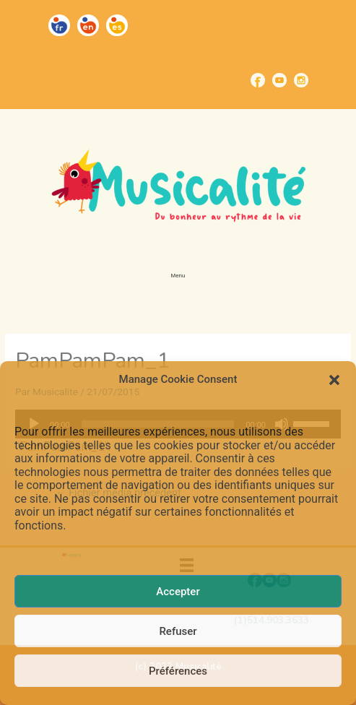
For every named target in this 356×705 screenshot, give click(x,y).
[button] (334, 380)
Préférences (178, 671)
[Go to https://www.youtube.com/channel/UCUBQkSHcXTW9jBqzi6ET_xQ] (279, 80)
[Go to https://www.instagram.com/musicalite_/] (301, 80)
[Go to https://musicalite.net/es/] (117, 25)
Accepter (177, 591)
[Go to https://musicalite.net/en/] (88, 25)
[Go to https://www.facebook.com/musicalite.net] (258, 80)
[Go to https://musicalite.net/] (59, 25)
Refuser (177, 631)
